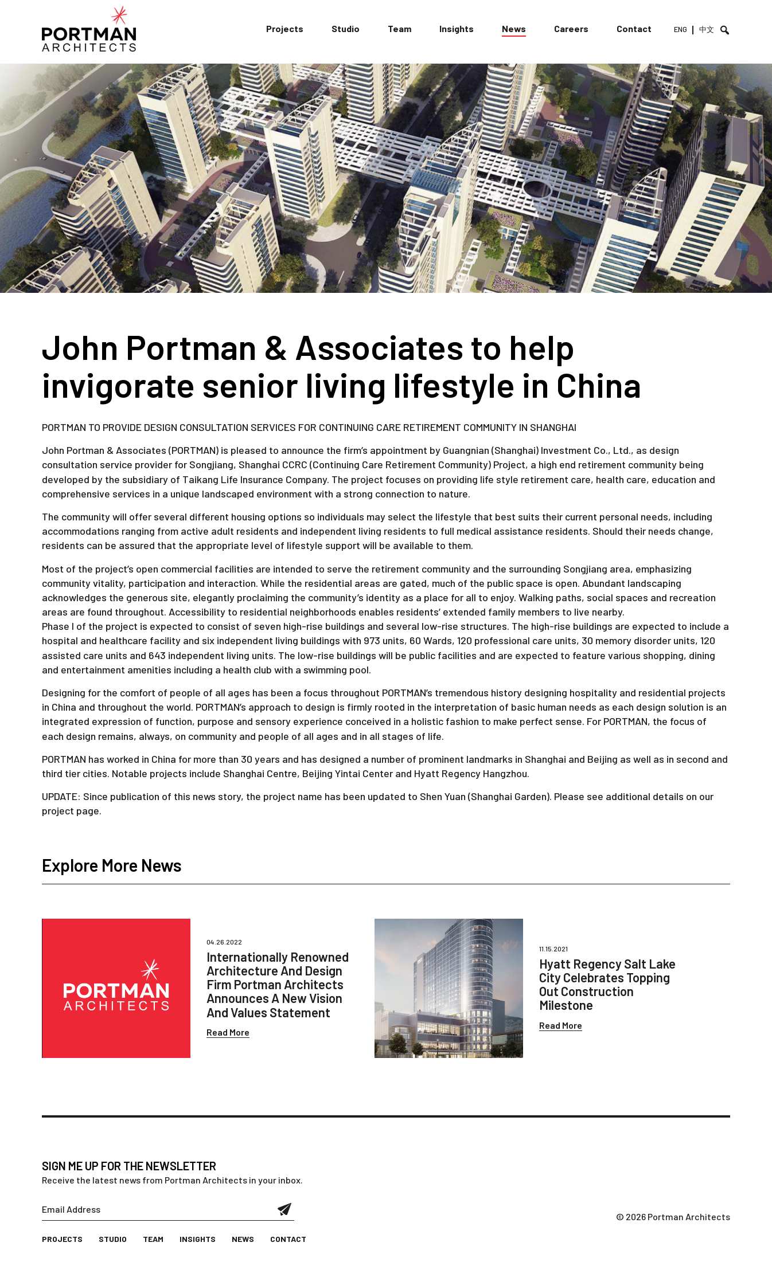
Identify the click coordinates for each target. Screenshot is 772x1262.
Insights (456, 28)
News (514, 28)
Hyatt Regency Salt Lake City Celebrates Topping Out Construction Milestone (607, 984)
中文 (706, 29)
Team (399, 28)
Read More (227, 1031)
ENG (680, 29)
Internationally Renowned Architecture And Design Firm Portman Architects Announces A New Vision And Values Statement (277, 984)
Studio (346, 28)
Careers (571, 28)
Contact (634, 28)
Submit (285, 1209)
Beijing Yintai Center (347, 773)
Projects (284, 28)
